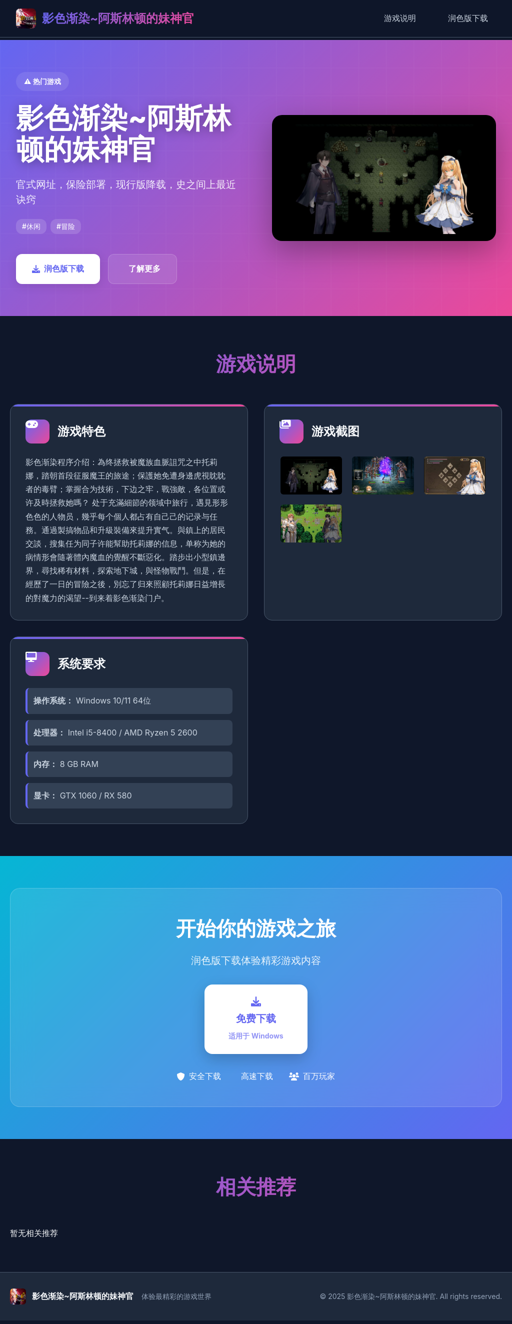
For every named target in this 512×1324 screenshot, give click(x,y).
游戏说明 (400, 18)
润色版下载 (468, 18)
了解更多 (144, 269)
